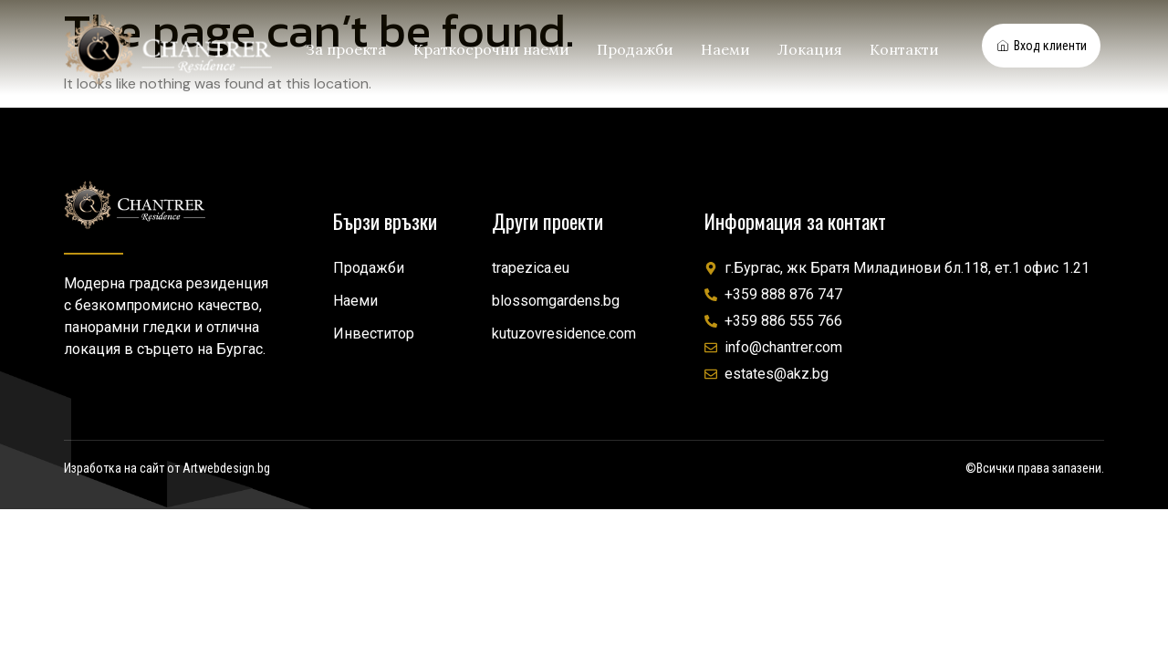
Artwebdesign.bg (226, 468)
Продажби (635, 49)
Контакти (904, 49)
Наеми (725, 49)
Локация (809, 49)
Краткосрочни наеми (491, 49)
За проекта (346, 49)
